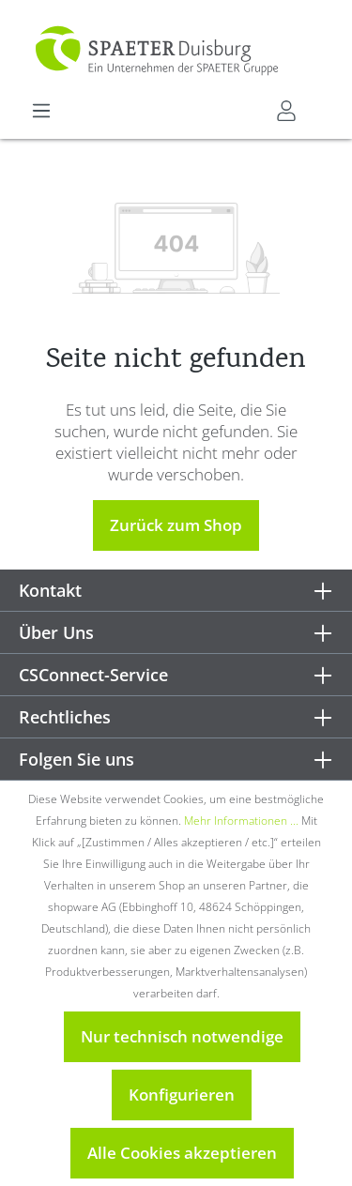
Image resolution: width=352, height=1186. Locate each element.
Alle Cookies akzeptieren (182, 1152)
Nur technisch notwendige (182, 1036)
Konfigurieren (182, 1094)
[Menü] (41, 110)
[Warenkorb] (321, 104)
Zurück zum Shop (176, 525)
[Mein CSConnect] (286, 110)
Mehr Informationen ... (241, 821)
